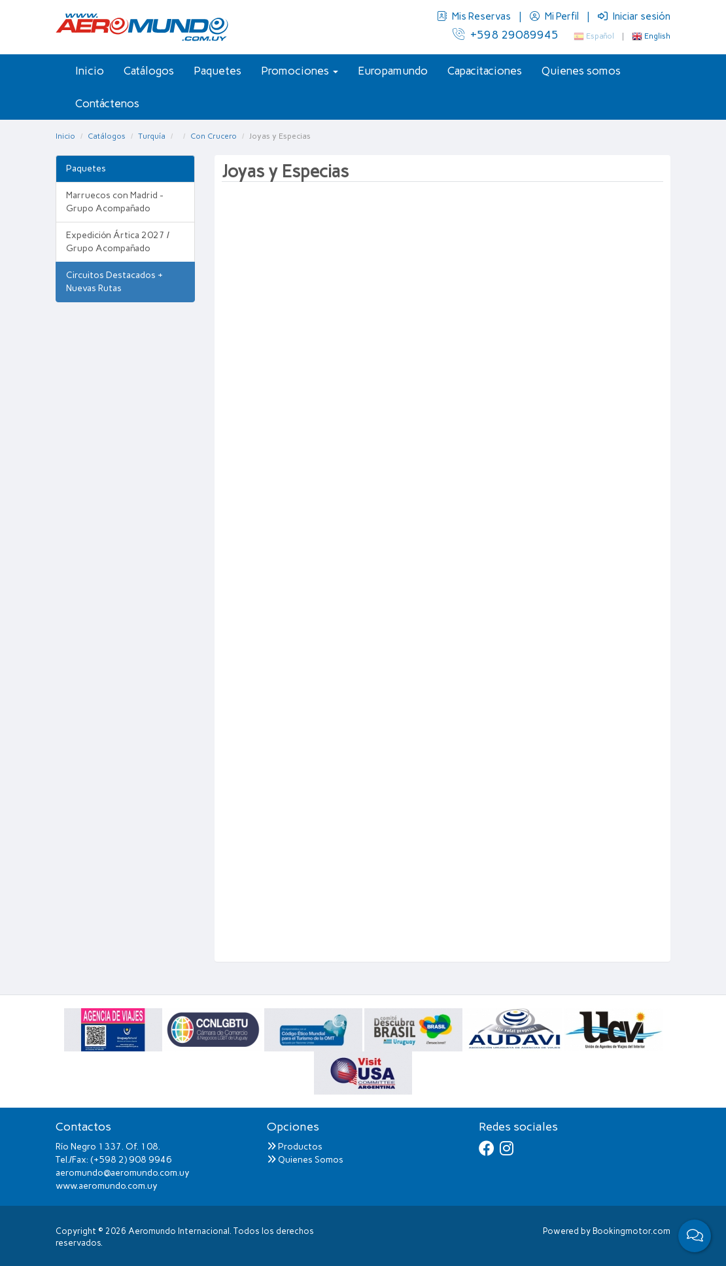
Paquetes (217, 70)
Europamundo (393, 70)
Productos (294, 1146)
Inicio (89, 70)
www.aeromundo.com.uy (107, 1185)
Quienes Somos (305, 1159)
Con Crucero (213, 136)
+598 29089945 (506, 34)
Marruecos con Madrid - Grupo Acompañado (115, 202)
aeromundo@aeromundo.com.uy (123, 1172)
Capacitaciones (484, 70)
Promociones (299, 70)
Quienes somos (581, 70)
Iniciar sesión (634, 16)
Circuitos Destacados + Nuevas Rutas (114, 282)
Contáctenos (107, 103)
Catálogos (149, 70)
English (651, 36)
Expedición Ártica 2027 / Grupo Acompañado (117, 242)
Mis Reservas (475, 16)
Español (594, 36)
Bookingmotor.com (631, 1231)
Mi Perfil (555, 16)
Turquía (151, 136)
